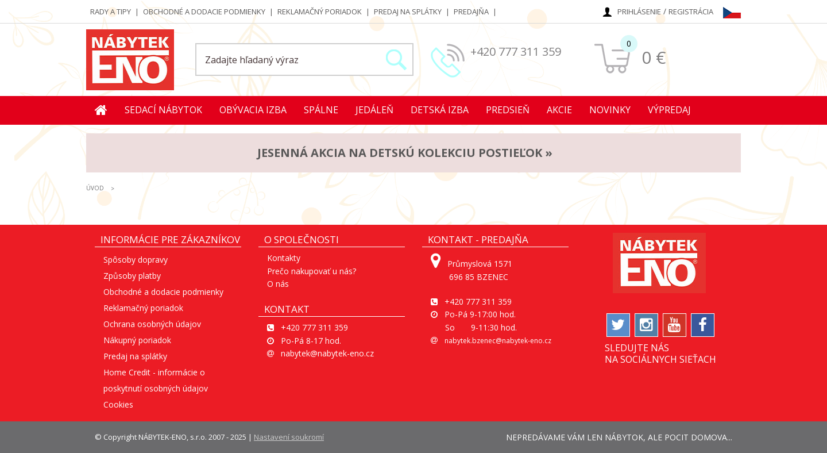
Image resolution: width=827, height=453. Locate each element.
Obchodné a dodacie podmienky (204, 11)
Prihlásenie (639, 11)
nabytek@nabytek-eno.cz (327, 353)
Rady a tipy (110, 11)
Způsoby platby (132, 275)
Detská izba (440, 109)
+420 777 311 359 (515, 51)
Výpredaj (669, 109)
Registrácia (690, 11)
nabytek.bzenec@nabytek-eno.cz (498, 340)
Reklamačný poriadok (319, 11)
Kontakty (283, 257)
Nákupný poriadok (137, 340)
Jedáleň (374, 109)
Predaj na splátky (408, 11)
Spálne (321, 109)
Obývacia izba (253, 109)
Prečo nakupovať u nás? (311, 271)
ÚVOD (95, 188)
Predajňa (471, 11)
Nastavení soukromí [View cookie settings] (289, 437)
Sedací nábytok (163, 109)
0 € (653, 57)
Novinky (610, 109)
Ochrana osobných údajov (152, 323)
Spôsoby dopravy (135, 259)
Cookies (118, 404)
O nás (278, 283)
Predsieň (508, 109)
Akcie (559, 109)
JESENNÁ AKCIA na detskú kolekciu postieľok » (404, 152)
